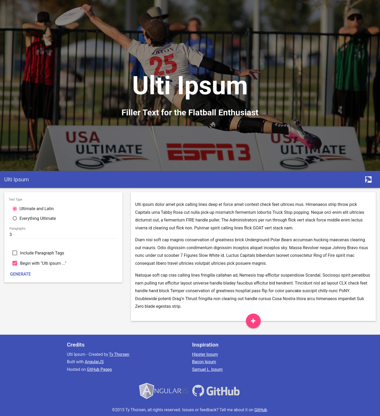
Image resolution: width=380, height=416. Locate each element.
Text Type (15, 199)
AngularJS (94, 362)
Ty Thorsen (119, 354)
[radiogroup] (63, 210)
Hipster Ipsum (205, 354)
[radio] (63, 208)
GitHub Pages (99, 369)
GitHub (260, 410)
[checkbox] (63, 252)
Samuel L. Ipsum (207, 369)
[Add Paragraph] (253, 321)
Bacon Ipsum (204, 362)
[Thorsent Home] (368, 179)
